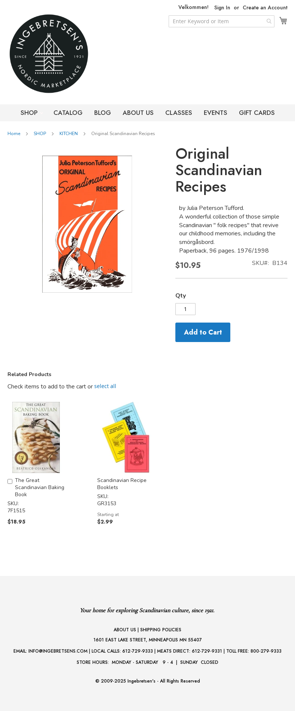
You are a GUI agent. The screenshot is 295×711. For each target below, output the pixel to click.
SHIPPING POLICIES (160, 629)
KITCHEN (68, 134)
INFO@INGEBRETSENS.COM (57, 651)
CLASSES (178, 112)
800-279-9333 (266, 651)
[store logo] (63, 53)
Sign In (222, 7)
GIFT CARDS (257, 112)
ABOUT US (138, 112)
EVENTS (215, 112)
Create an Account (265, 7)
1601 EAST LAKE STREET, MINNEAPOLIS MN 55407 (147, 640)
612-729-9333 (137, 651)
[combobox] (221, 21)
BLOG (102, 112)
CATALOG (68, 112)
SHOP (30, 112)
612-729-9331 (207, 651)
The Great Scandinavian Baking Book (39, 487)
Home (13, 134)
